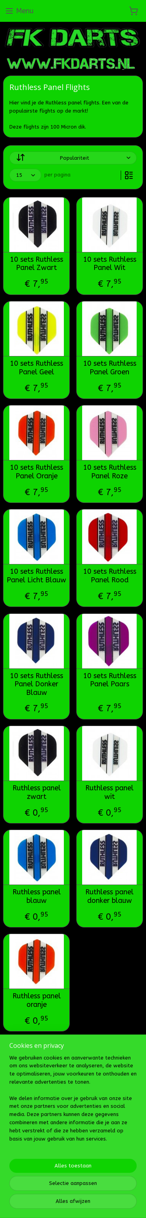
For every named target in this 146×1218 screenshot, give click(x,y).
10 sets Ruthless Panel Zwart (36, 264)
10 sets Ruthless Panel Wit (109, 264)
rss (88, 1166)
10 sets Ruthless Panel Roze (109, 472)
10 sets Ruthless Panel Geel (36, 368)
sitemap (73, 1166)
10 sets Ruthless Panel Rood (109, 576)
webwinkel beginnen (43, 1179)
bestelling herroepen (116, 1166)
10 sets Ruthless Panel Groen (109, 368)
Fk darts (18, 1141)
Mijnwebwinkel (109, 1179)
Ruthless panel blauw (36, 896)
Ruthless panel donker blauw (109, 896)
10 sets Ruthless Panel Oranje (36, 472)
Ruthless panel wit (109, 792)
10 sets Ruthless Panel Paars (109, 680)
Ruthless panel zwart (36, 792)
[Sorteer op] (73, 158)
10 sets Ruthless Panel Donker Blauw (36, 684)
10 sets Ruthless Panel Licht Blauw (36, 576)
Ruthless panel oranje (36, 1000)
